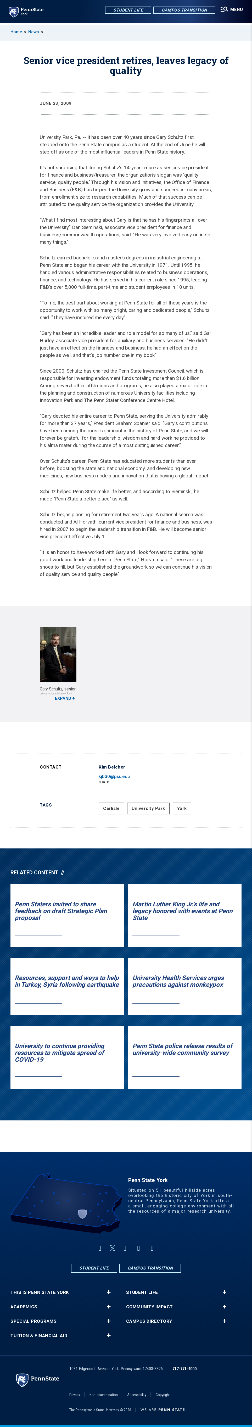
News (33, 31)
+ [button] (109, 1292)
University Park (148, 808)
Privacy (74, 1395)
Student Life (127, 10)
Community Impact (149, 1306)
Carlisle (111, 808)
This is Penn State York (39, 1292)
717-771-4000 (184, 1368)
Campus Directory (149, 1321)
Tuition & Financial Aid (39, 1335)
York (182, 808)
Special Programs (33, 1321)
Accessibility (136, 1395)
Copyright (163, 1395)
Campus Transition (183, 10)
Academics (23, 1306)
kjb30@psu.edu (114, 776)
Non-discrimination (103, 1395)
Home (16, 31)
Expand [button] (63, 698)
